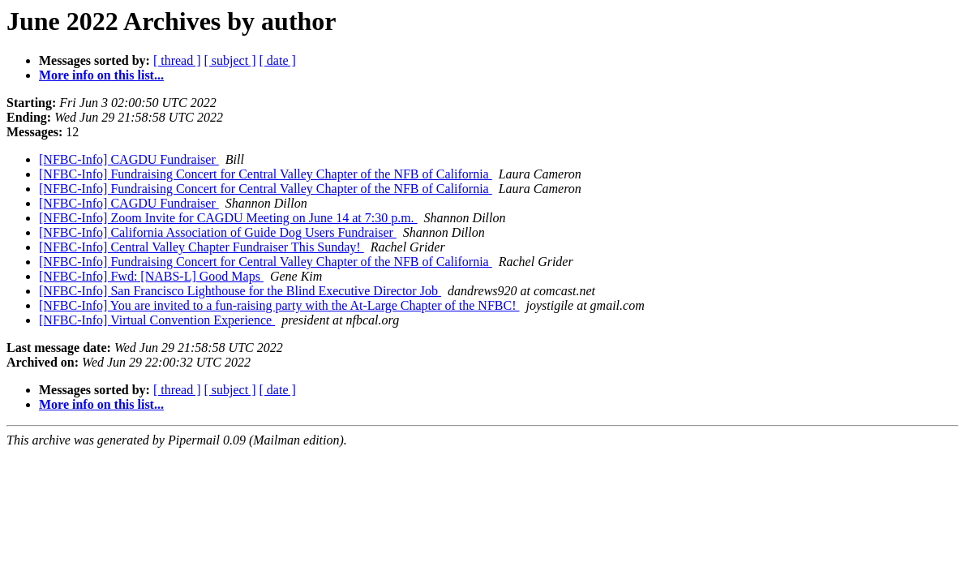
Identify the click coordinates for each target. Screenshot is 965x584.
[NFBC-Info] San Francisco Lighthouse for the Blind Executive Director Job (240, 291)
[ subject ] (230, 60)
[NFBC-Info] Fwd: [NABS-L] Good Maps (151, 276)
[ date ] (277, 60)
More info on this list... (101, 75)
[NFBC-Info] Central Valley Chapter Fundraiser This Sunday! (201, 247)
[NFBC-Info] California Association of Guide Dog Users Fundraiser (218, 232)
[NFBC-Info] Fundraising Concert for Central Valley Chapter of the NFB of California (265, 174)
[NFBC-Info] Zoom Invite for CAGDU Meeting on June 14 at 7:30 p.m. (228, 218)
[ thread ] (177, 60)
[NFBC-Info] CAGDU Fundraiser (129, 159)
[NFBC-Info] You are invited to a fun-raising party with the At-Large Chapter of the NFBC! (279, 305)
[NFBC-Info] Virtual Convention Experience (157, 320)
